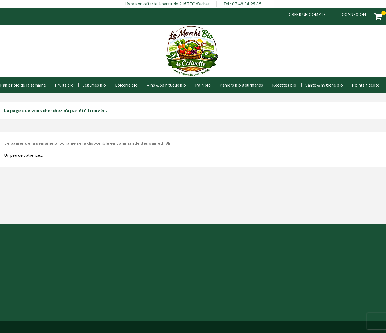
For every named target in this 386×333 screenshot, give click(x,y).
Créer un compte (307, 14)
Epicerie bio (126, 85)
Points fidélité (366, 85)
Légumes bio (94, 85)
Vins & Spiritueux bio (166, 85)
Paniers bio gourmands (241, 85)
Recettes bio (284, 85)
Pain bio (203, 85)
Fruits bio (64, 85)
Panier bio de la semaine (23, 85)
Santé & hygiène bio (324, 85)
